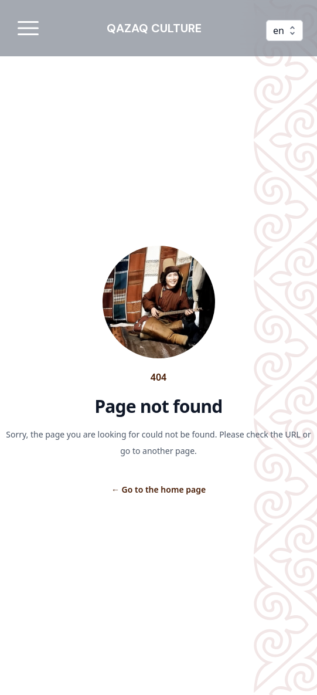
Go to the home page (158, 489)
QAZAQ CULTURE (154, 28)
